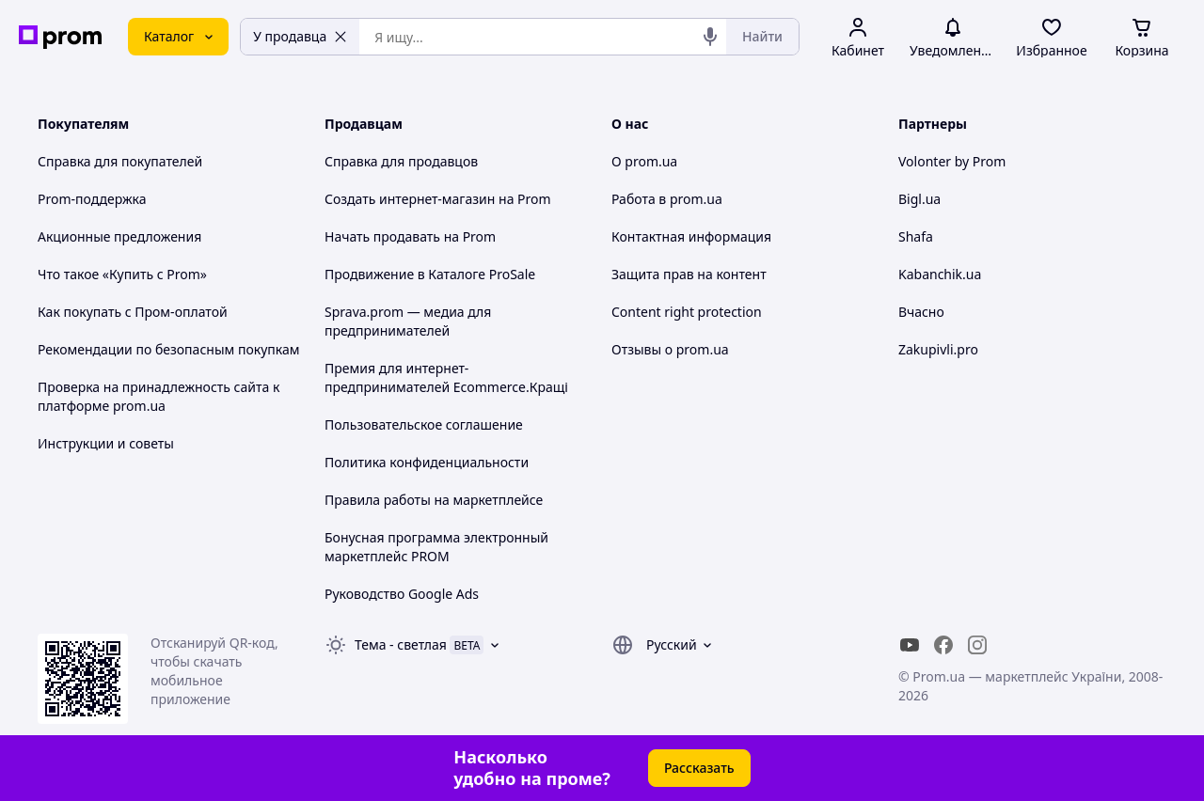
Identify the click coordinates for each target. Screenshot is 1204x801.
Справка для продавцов (401, 161)
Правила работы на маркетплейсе (434, 500)
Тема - (401, 644)
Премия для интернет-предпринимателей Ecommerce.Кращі (446, 377)
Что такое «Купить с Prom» (122, 274)
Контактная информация (691, 236)
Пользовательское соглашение (424, 424)
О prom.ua (644, 161)
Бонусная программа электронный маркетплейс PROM (436, 546)
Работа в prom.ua (666, 199)
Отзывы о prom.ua (670, 349)
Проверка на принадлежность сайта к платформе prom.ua (158, 396)
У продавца (300, 36)
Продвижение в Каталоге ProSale (430, 274)
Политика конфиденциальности (427, 462)
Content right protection (686, 312)
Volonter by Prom (952, 161)
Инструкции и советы (106, 443)
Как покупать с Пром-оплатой (133, 312)
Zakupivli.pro (938, 349)
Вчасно (921, 312)
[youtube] (909, 645)
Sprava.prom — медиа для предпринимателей (408, 321)
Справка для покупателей (120, 161)
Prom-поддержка (92, 199)
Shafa (915, 236)
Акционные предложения (119, 236)
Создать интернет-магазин (410, 199)
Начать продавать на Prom (410, 236)
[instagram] (977, 645)
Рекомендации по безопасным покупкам (168, 349)
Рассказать (699, 768)
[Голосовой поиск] (710, 37)
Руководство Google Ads (402, 594)
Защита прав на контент (689, 274)
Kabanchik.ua (939, 274)
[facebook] (943, 645)
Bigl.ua (919, 199)
